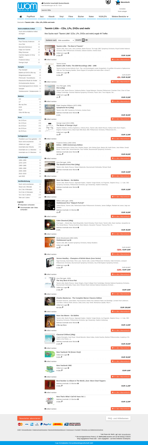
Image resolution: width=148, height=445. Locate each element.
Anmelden (122, 9)
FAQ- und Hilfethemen (118, 418)
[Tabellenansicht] (83, 40)
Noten (91, 17)
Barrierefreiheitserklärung (56, 430)
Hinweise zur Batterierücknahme (92, 430)
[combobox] (75, 10)
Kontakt (77, 430)
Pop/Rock (31, 17)
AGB (18, 430)
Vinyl (61, 17)
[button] (30, 32)
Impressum (70, 430)
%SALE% (103, 17)
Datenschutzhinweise (40, 430)
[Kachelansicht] (86, 40)
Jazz (42, 17)
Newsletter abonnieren (29, 418)
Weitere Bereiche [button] (120, 17)
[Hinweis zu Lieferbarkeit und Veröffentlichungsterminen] (68, 53)
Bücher (81, 17)
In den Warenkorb (121, 59)
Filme (70, 17)
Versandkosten (27, 430)
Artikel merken (51, 60)
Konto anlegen (122, 11)
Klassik (52, 17)
